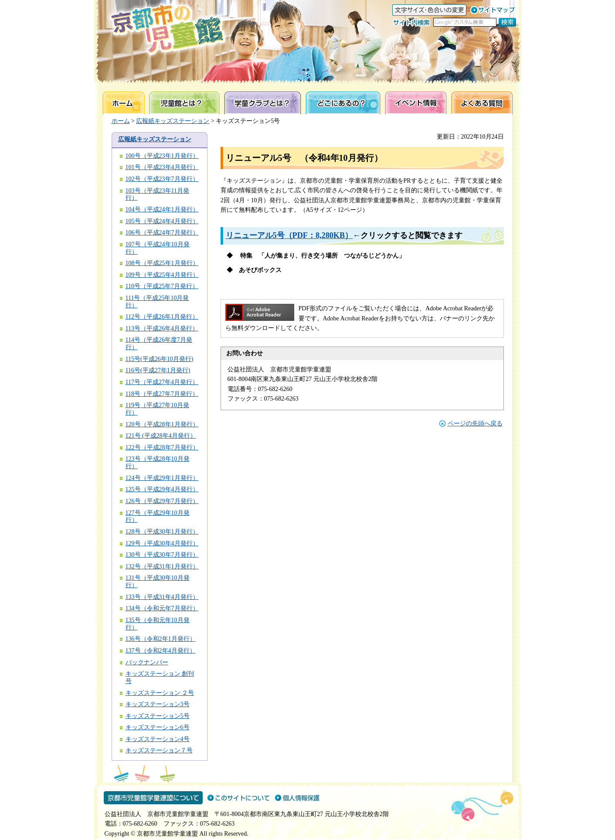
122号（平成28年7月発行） (162, 447)
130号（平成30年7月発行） (162, 554)
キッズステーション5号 (158, 716)
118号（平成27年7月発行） (162, 394)
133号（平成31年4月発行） (162, 597)
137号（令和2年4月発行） (161, 650)
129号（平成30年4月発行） (162, 543)
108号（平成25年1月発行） (162, 263)
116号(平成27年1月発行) (158, 370)
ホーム (121, 121)
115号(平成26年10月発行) (160, 359)
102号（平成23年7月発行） (162, 179)
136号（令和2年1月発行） (161, 639)
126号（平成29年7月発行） (162, 501)
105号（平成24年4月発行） (162, 221)
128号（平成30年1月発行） (162, 531)
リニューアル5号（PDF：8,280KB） (289, 235)
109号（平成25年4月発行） (162, 275)
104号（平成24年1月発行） (162, 209)
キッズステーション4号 (158, 739)
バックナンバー (147, 662)
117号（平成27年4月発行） (162, 382)
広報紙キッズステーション (172, 121)
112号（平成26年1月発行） (162, 316)
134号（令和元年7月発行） (162, 608)
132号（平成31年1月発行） (162, 566)
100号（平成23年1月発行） (162, 156)
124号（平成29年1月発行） (162, 478)
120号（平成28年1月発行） (162, 424)
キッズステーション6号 (158, 727)
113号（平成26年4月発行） (162, 328)
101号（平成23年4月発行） (162, 167)
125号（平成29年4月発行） (162, 489)
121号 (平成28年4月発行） (161, 435)
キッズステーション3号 (158, 704)
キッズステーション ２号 (160, 693)
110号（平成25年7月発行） (162, 286)
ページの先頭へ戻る (475, 423)
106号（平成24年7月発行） (162, 232)
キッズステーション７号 (159, 750)
